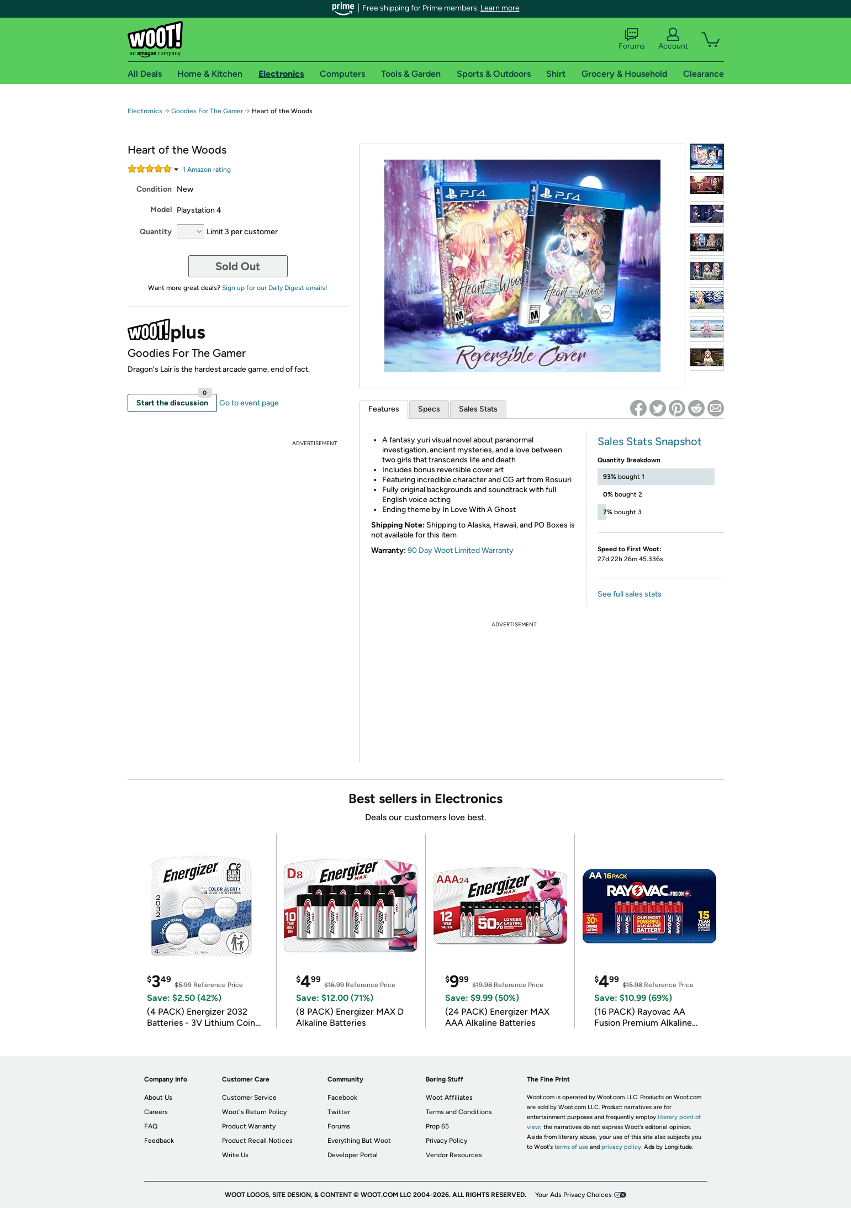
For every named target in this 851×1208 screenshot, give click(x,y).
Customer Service (249, 1097)
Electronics (145, 111)
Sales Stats (478, 409)
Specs (429, 409)
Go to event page (249, 403)
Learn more (500, 8)
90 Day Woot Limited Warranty (461, 550)
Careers (156, 1112)
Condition (154, 189)
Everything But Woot (359, 1140)
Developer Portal (352, 1155)
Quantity (156, 231)
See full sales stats (630, 594)
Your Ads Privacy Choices (573, 1195)
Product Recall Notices (257, 1140)
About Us (158, 1097)
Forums (632, 39)
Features (383, 409)
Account (673, 39)
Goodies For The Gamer (207, 111)
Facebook (342, 1097)
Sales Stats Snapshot (650, 441)
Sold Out (237, 266)
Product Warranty (249, 1126)
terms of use (571, 1147)
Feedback (159, 1140)
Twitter (338, 1112)
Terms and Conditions (459, 1112)
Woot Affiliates (449, 1097)
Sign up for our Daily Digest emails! (274, 288)
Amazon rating (207, 169)
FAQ (150, 1126)
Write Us (235, 1155)
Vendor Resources (454, 1155)
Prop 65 (437, 1126)
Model (161, 209)
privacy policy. (621, 1147)
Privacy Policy (446, 1140)
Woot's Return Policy (254, 1112)
